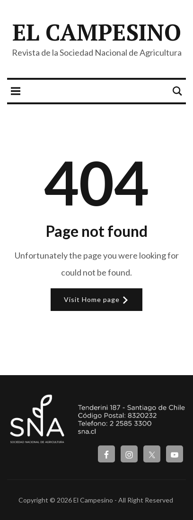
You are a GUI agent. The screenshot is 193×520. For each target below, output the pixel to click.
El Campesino (96, 32)
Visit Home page (96, 299)
